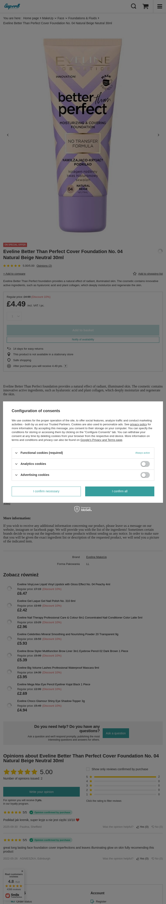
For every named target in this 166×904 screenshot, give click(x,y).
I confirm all (120, 491)
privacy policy (138, 424)
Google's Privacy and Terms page (101, 440)
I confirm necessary (46, 491)
